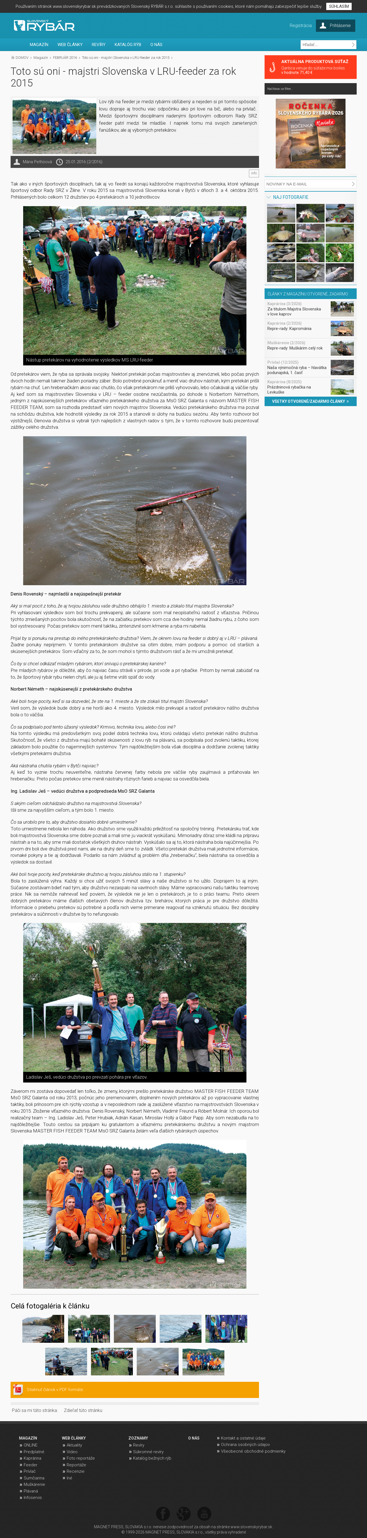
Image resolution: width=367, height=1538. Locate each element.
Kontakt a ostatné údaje (243, 1438)
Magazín (40, 58)
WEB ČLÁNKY (70, 44)
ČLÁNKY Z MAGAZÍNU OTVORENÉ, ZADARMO (308, 294)
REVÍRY (98, 44)
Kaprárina (32, 1458)
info (254, 173)
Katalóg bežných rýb (152, 1458)
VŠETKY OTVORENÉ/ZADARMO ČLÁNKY (310, 401)
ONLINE (30, 1445)
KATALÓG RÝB (128, 44)
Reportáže (76, 1464)
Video (72, 1451)
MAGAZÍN (39, 44)
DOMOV (22, 58)
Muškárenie (34, 1484)
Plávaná (31, 1491)
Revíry (138, 1445)
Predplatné (34, 1451)
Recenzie (76, 1471)
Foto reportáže (81, 1458)
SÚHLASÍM (339, 6)
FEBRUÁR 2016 (65, 58)
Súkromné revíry (148, 1451)
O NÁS (156, 44)
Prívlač (30, 1471)
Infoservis (33, 1497)
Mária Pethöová (37, 161)
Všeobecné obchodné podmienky (253, 1451)
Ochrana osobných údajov (245, 1444)
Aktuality (74, 1445)
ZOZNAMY (138, 1438)
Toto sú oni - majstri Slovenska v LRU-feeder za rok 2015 (125, 58)
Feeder (30, 1464)
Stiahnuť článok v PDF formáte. (55, 1389)
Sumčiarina (34, 1478)
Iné (69, 1478)
